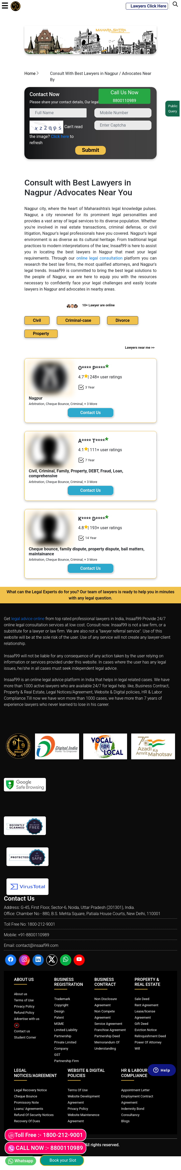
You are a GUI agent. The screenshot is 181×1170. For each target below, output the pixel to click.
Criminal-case (78, 320)
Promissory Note (26, 1102)
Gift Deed (141, 1024)
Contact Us (90, 412)
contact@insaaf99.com (37, 945)
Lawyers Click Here (147, 6)
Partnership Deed (107, 1036)
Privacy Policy (24, 1006)
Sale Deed (142, 999)
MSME (59, 1024)
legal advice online (27, 618)
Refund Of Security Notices (34, 1115)
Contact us (22, 1031)
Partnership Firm (66, 1061)
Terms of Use (24, 1000)
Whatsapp (20, 1161)
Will (137, 1048)
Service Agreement (108, 1024)
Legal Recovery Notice (30, 1090)
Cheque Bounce (25, 1096)
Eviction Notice (146, 1030)
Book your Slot (61, 1160)
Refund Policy (24, 1013)
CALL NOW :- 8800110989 (45, 1148)
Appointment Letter (135, 1090)
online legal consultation (99, 258)
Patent (59, 1017)
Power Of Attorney (148, 1042)
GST (57, 1055)
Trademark (62, 999)
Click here (60, 136)
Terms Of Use (78, 1090)
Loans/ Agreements (28, 1109)
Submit (90, 150)
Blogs (125, 1121)
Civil (37, 320)
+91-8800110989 (33, 934)
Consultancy (130, 1115)
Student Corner (25, 1037)
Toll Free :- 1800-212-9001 (45, 1135)
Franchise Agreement (110, 1030)
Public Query (173, 108)
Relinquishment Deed (150, 1036)
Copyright (61, 1005)
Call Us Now (124, 96)
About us (20, 994)
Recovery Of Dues (27, 1121)
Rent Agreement (146, 1005)
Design (59, 1011)
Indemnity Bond (132, 1109)
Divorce (123, 320)
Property (41, 333)
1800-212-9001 (41, 924)
